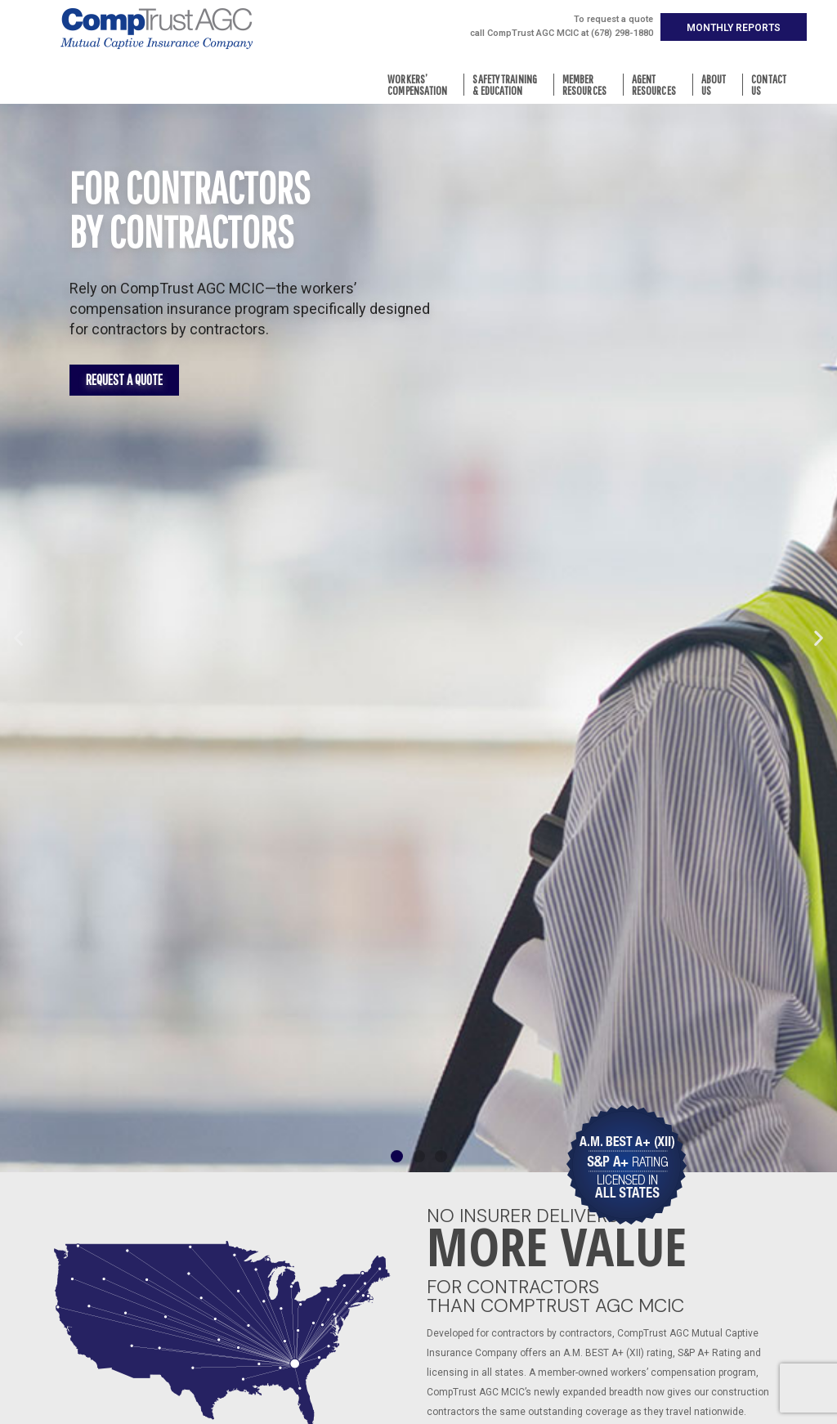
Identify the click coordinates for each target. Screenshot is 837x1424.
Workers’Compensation (421, 85)
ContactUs (772, 85)
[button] (733, 27)
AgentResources (658, 85)
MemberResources (588, 85)
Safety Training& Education (508, 85)
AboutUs (718, 85)
